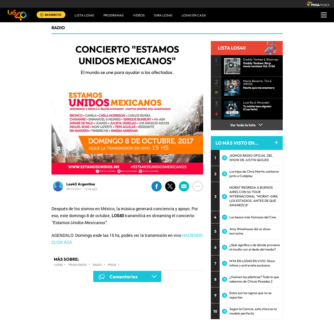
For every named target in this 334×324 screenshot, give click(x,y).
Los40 (58, 265)
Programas (113, 15)
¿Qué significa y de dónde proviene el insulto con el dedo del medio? (254, 247)
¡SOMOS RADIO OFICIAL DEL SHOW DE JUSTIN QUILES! (251, 157)
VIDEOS (139, 15)
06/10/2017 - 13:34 (82, 189)
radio (58, 27)
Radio (97, 265)
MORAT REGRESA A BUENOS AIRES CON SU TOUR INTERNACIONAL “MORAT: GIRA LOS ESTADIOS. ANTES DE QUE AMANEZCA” (253, 196)
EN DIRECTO (53, 14)
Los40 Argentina (80, 184)
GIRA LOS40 (163, 15)
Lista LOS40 (84, 15)
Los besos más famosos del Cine (252, 217)
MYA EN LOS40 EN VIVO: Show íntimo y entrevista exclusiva (252, 263)
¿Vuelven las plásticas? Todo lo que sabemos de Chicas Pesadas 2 (254, 279)
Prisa (112, 265)
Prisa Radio (77, 265)
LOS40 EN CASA (194, 15)
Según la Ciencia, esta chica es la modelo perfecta (253, 311)
